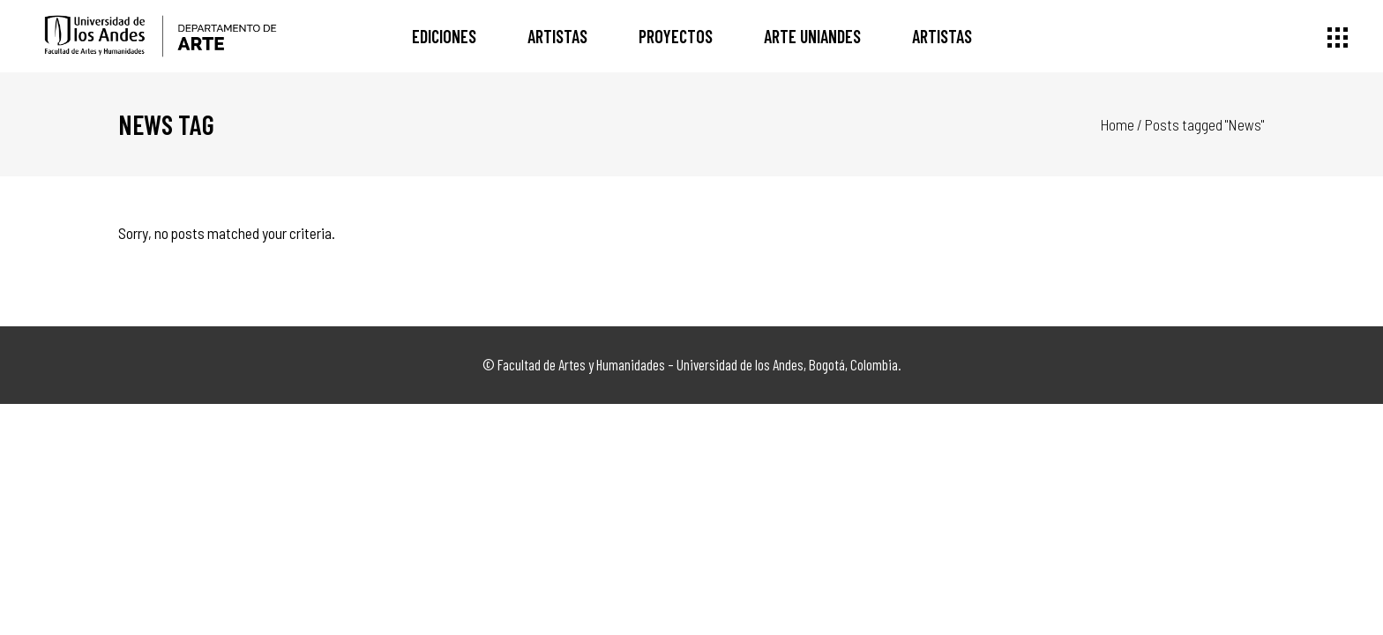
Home (1117, 124)
